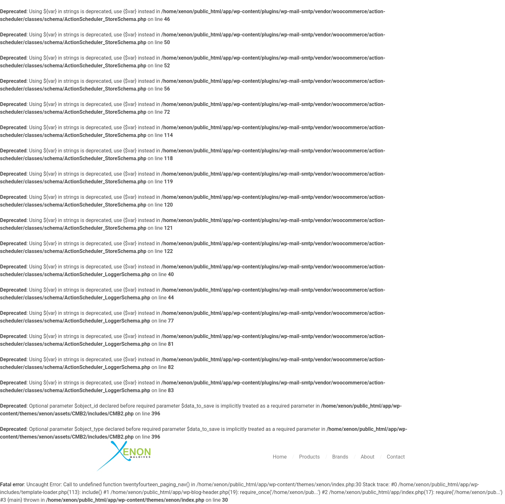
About (368, 457)
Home (280, 457)
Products (310, 457)
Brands (340, 457)
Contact (396, 457)
